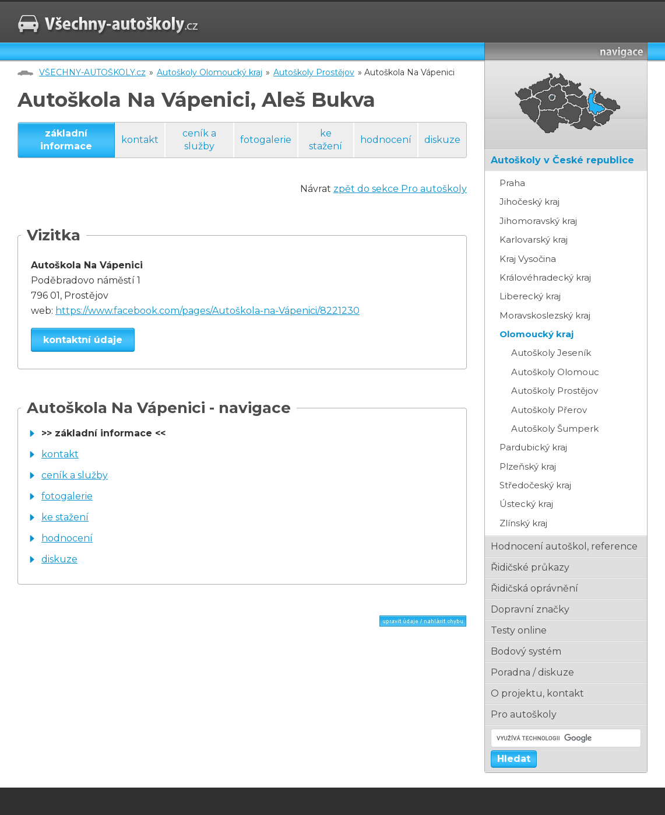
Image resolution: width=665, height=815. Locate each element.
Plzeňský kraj (527, 466)
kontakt (140, 139)
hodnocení (385, 139)
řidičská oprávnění (534, 588)
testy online (519, 630)
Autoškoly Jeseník (551, 352)
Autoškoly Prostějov (313, 72)
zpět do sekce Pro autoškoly (400, 188)
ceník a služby (199, 140)
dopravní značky (530, 609)
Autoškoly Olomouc (555, 371)
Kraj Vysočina (527, 258)
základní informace (66, 140)
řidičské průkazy (530, 567)
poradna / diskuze (532, 672)
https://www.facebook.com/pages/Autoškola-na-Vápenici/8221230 (207, 310)
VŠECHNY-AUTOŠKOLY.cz (92, 72)
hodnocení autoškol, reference (564, 546)
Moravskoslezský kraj (544, 315)
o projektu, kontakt (537, 693)
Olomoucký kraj (536, 334)
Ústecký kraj (526, 503)
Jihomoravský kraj (538, 220)
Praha (512, 182)
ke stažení (325, 140)
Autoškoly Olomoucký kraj (209, 72)
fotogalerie (265, 139)
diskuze (442, 139)
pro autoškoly (524, 714)
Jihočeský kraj (529, 201)
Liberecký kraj (530, 296)
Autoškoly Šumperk (555, 428)
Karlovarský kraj (533, 239)
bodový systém (526, 651)
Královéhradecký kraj (545, 277)
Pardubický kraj (533, 447)
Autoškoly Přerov (549, 409)
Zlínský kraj (523, 523)
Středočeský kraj (535, 485)
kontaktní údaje (82, 339)
